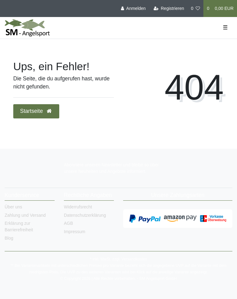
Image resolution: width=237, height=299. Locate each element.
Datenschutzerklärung (85, 215)
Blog (9, 238)
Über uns (13, 206)
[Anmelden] (133, 8)
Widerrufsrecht (78, 206)
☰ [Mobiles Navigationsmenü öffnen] (225, 27)
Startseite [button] (36, 111)
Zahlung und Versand (25, 215)
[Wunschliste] (196, 8)
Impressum (74, 231)
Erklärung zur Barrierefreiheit (19, 226)
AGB (68, 223)
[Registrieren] (168, 8)
